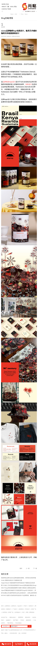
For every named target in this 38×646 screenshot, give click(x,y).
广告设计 (14, 609)
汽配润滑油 (10, 623)
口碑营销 (4, 612)
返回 (21, 568)
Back (12, 14)
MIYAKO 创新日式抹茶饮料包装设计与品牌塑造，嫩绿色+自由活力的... (18, 596)
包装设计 (9, 36)
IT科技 (22, 620)
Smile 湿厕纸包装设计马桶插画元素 (11, 580)
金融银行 (8, 620)
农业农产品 (4, 617)
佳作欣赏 (3, 36)
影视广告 (10, 612)
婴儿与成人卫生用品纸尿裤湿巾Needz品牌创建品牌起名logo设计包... (18, 586)
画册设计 (8, 609)
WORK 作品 (5, 4)
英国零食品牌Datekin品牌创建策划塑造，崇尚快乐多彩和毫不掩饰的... (18, 578)
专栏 (23, 612)
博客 (27, 612)
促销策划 (21, 609)
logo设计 (20, 606)
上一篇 (27, 568)
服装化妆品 (13, 617)
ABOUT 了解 (5, 6)
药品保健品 (18, 623)
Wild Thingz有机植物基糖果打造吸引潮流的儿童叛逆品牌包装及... (18, 588)
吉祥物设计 (18, 612)
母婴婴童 (20, 617)
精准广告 (33, 609)
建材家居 (28, 620)
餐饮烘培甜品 (16, 36)
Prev (22, 14)
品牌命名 (13, 606)
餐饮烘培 (27, 617)
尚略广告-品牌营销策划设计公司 (13, 630)
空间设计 (27, 609)
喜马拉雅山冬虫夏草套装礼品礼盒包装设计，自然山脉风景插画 (19, 593)
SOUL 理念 (13, 6)
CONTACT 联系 (6, 9)
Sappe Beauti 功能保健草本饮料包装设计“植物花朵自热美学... (18, 583)
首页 (2, 606)
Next (26, 14)
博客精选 (31, 612)
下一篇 (35, 568)
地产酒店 (15, 620)
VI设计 (25, 606)
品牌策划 (7, 606)
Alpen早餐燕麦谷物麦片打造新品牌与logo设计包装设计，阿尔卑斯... (18, 591)
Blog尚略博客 (7, 18)
